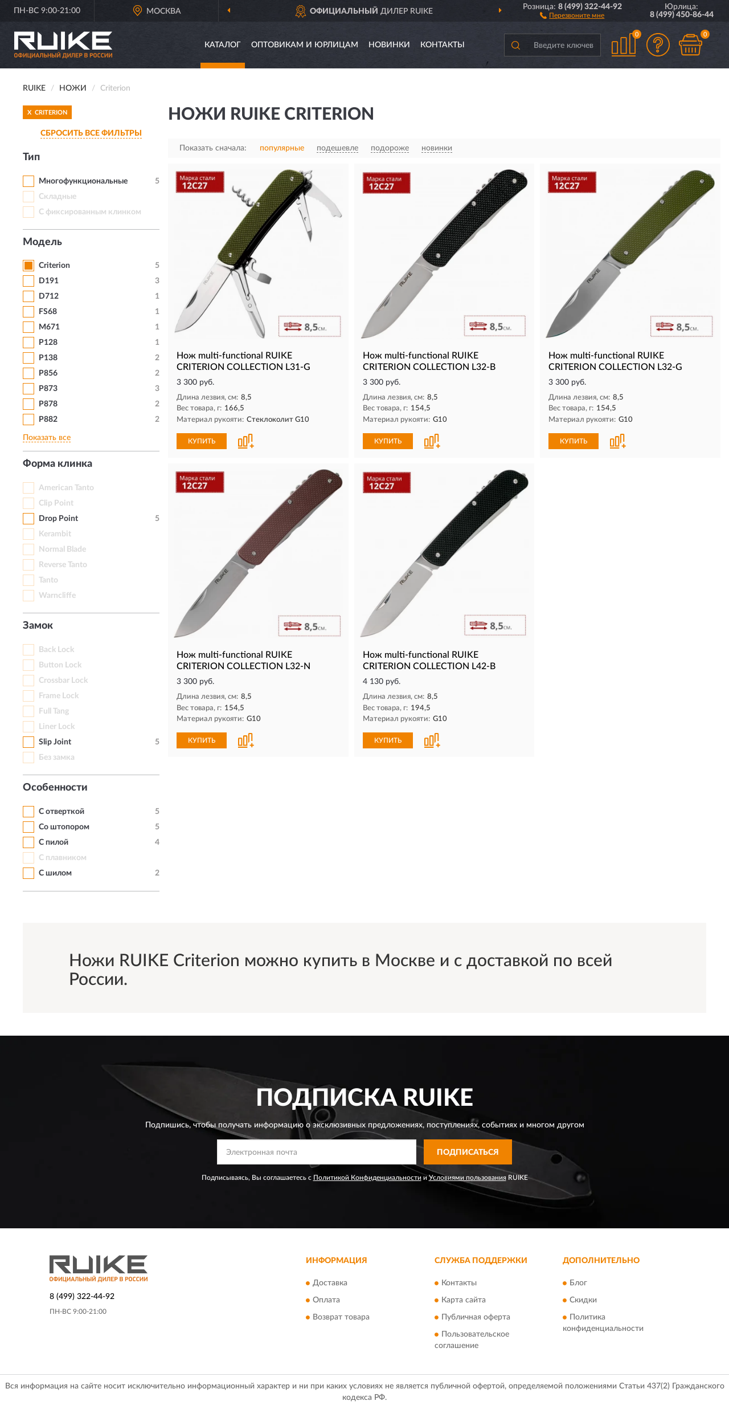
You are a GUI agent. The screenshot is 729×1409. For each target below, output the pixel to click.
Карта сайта (463, 1300)
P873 (48, 389)
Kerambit (55, 534)
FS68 (48, 312)
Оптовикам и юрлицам (304, 45)
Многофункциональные (83, 181)
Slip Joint (55, 742)
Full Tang (54, 711)
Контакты (442, 45)
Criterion (54, 266)
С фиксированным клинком (90, 212)
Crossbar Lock (63, 681)
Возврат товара (341, 1317)
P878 (48, 404)
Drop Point (58, 519)
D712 (49, 296)
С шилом (55, 873)
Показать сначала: (213, 148)
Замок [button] (38, 626)
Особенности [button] (55, 788)
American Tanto (66, 488)
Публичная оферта (475, 1317)
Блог (578, 1283)
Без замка (57, 757)
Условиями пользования (467, 1177)
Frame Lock (59, 696)
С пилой (53, 842)
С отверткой (61, 812)
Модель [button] (42, 242)
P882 (48, 419)
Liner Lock (57, 727)
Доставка (330, 1283)
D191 (49, 281)
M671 (49, 327)
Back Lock (56, 650)
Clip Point (56, 503)
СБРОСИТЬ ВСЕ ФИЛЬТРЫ (91, 133)
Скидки (583, 1300)
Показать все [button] (47, 438)
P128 (48, 343)
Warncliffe (57, 596)
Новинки (389, 45)
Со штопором (64, 827)
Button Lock (60, 665)
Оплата (326, 1300)
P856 (48, 373)
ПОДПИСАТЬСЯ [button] (468, 1152)
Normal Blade (62, 549)
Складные (57, 197)
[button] (572, 14)
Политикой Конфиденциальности (367, 1177)
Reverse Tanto (63, 565)
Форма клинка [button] (57, 464)
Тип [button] (31, 157)
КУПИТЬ (201, 441)
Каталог (222, 45)
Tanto (48, 580)
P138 (48, 358)
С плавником (63, 858)
